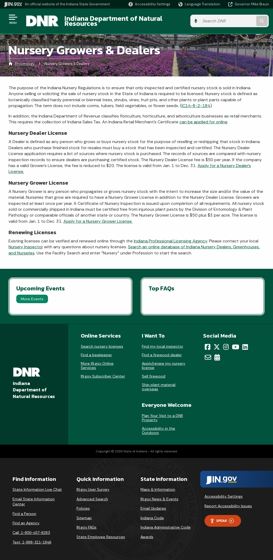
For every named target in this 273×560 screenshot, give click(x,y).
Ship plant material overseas (158, 382)
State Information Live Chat (37, 485)
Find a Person (24, 509)
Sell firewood (153, 372)
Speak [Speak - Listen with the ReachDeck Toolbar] (222, 516)
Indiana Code (152, 514)
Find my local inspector (162, 342)
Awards (146, 532)
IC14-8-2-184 (196, 101)
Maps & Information (157, 485)
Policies (83, 504)
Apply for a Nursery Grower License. (98, 217)
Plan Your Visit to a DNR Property (162, 413)
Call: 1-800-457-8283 (31, 528)
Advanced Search (92, 495)
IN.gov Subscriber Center (103, 372)
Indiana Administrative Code (165, 523)
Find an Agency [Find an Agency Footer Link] (26, 519)
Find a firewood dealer (162, 350)
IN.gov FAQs (87, 523)
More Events (32, 295)
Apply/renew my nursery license (163, 361)
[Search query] (239, 19)
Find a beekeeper (96, 350)
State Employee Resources (101, 532)
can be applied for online (203, 118)
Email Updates (153, 504)
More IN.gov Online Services (97, 361)
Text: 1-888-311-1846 (32, 538)
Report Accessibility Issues (228, 502)
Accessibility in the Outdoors (158, 426)
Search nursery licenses (102, 342)
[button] (149, 4)
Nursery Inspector (26, 243)
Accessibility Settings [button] (223, 492)
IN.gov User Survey (93, 485)
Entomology (24, 60)
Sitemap (84, 514)
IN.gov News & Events (159, 495)
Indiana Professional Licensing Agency (170, 237)
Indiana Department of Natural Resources (129, 19)
